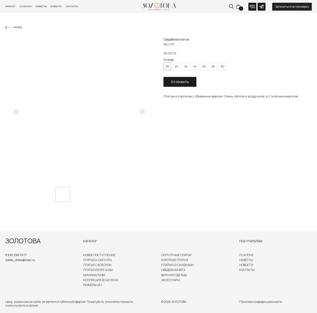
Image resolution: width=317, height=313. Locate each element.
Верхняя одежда (174, 275)
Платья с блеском (97, 265)
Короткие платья (174, 260)
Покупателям (250, 241)
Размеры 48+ (92, 285)
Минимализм (94, 275)
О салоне (26, 6)
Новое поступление (99, 255)
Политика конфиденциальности (260, 302)
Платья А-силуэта (97, 260)
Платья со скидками (177, 265)
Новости (56, 6)
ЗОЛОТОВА (23, 240)
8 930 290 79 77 (16, 255)
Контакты (72, 6)
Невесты (41, 6)
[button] (292, 7)
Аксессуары (170, 280)
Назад (17, 27)
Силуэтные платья (176, 255)
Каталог (10, 6)
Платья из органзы (98, 270)
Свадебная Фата (173, 270)
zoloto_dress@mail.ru (20, 260)
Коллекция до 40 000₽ (100, 280)
